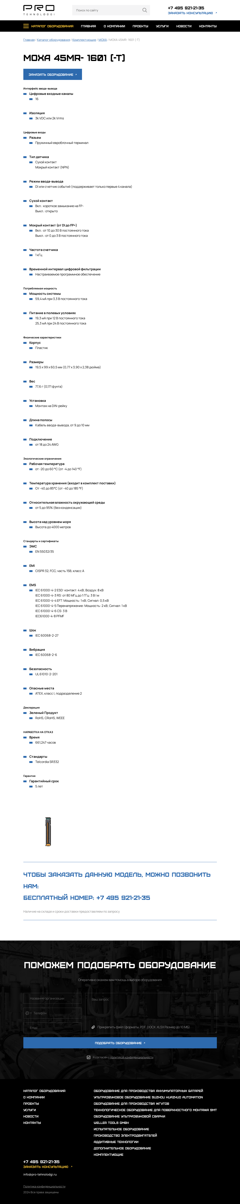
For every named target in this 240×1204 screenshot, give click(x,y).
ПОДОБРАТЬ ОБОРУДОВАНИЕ (120, 1043)
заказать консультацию (190, 13)
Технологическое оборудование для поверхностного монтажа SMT (155, 1110)
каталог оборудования (52, 26)
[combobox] (28, 1013)
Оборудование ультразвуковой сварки (129, 1116)
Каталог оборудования (53, 40)
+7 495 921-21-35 (186, 7)
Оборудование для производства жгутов (131, 1103)
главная (88, 26)
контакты (208, 26)
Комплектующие (84, 40)
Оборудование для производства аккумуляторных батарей (148, 1090)
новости (184, 26)
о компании (114, 26)
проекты (140, 26)
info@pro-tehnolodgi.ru (40, 1174)
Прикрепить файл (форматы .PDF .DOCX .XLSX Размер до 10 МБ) (144, 1027)
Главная (29, 40)
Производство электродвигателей (125, 1135)
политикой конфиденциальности (131, 1057)
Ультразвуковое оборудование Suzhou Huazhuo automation (148, 1097)
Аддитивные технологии (116, 1141)
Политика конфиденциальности (44, 1186)
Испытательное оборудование (121, 1129)
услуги (162, 26)
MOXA (103, 40)
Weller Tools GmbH (111, 1122)
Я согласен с (123, 1057)
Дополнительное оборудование (122, 1148)
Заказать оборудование (53, 74)
